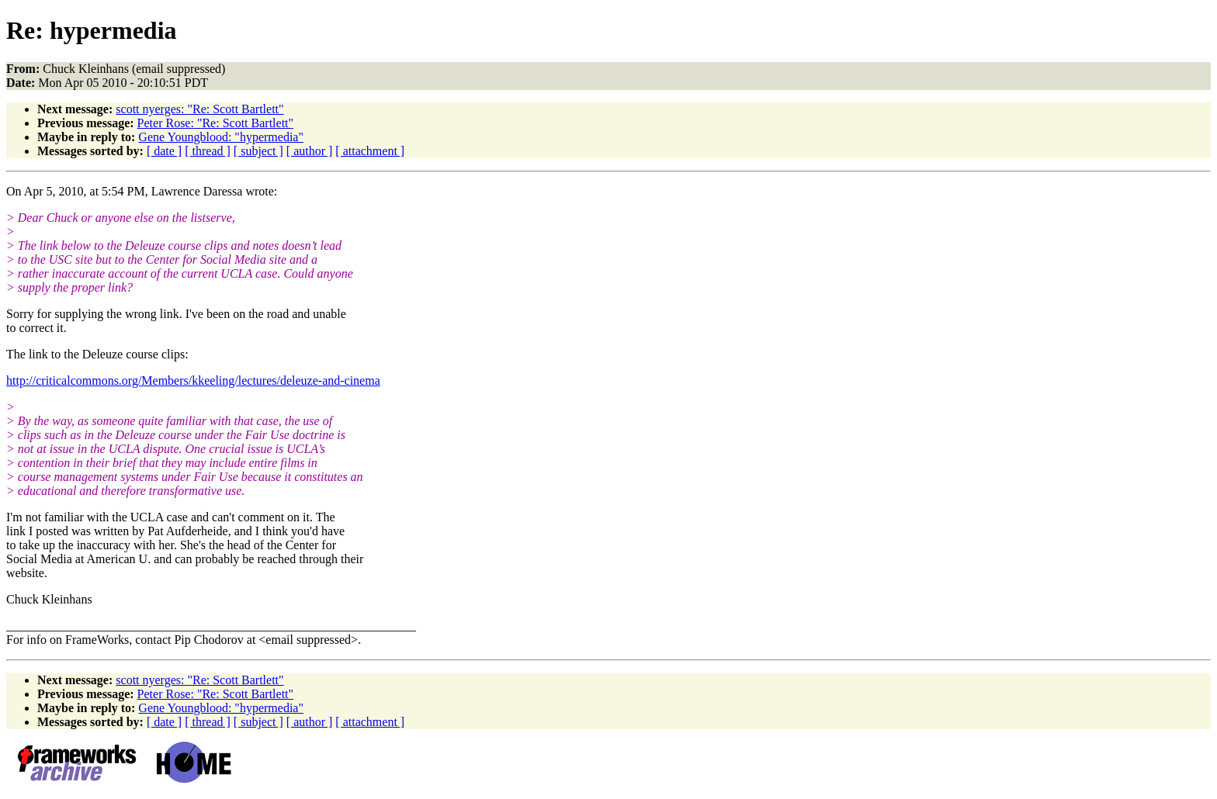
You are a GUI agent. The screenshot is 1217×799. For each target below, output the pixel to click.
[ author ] (309, 150)
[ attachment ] (369, 150)
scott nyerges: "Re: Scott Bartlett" (199, 109)
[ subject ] (258, 150)
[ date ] (164, 150)
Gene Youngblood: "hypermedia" (220, 137)
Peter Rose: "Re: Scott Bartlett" (215, 123)
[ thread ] (208, 150)
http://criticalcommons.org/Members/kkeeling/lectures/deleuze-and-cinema (193, 380)
